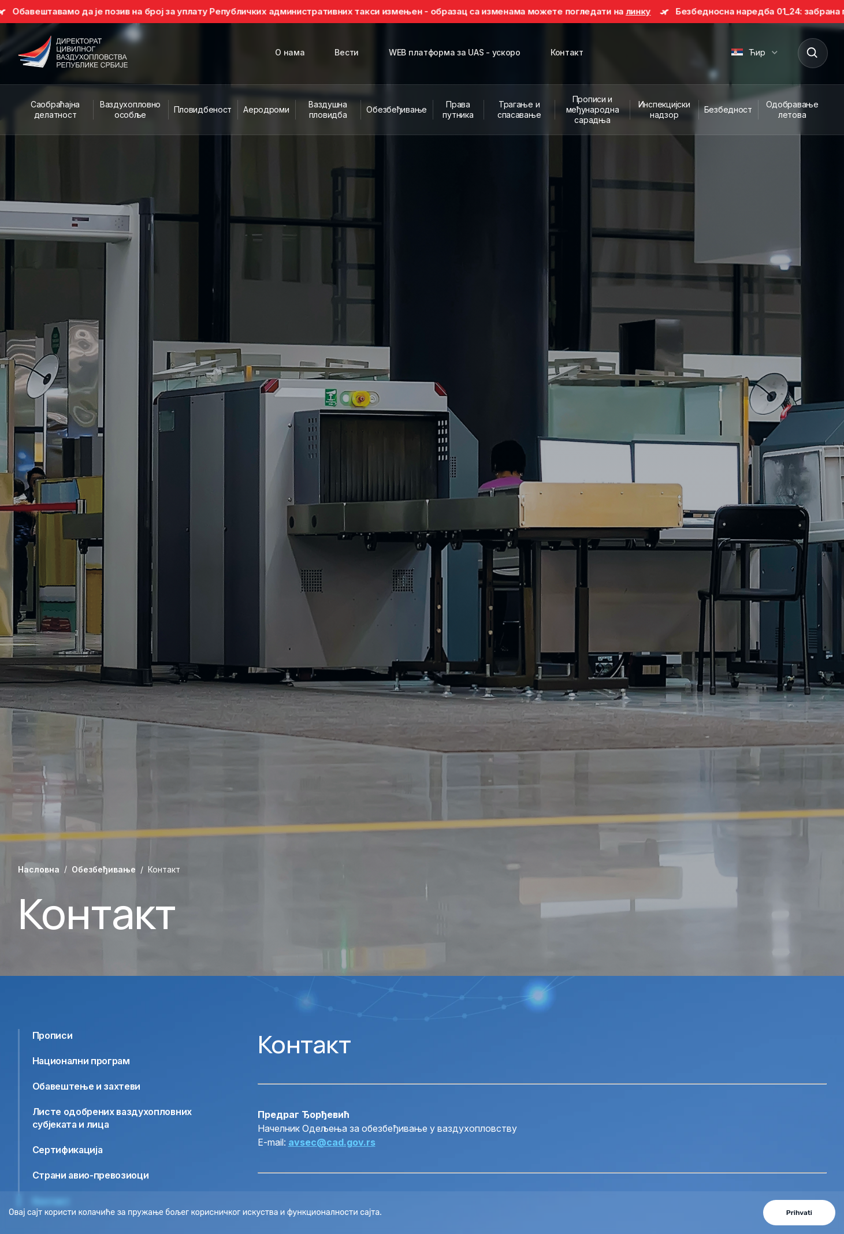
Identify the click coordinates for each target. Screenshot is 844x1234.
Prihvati (799, 1213)
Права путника (458, 109)
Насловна (39, 869)
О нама (289, 52)
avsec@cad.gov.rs (331, 1142)
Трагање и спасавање (519, 109)
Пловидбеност (203, 109)
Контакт (567, 52)
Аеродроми (266, 109)
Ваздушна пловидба (327, 109)
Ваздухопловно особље (130, 109)
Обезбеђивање (396, 109)
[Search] (812, 52)
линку (644, 11)
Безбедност (728, 109)
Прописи (52, 1035)
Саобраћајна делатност (55, 109)
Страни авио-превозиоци (90, 1175)
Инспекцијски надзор (664, 109)
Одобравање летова (792, 109)
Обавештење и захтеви (86, 1086)
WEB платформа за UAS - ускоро (454, 52)
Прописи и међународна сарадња (592, 109)
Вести (346, 52)
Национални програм (81, 1061)
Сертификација (67, 1149)
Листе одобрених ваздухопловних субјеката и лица (112, 1118)
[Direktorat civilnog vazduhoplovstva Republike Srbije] (73, 52)
